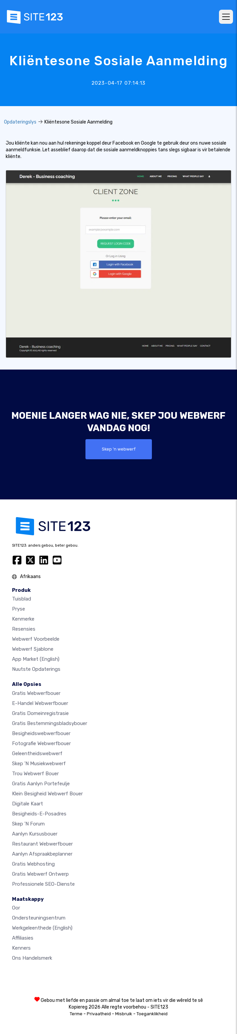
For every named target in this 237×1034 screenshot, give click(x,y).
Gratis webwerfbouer (36, 693)
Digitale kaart (27, 804)
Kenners (21, 948)
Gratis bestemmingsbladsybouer (49, 723)
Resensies (23, 629)
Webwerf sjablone (32, 649)
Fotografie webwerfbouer (41, 743)
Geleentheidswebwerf (37, 753)
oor (16, 908)
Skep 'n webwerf (119, 449)
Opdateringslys (20, 122)
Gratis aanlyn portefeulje (41, 784)
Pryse (18, 609)
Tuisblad (21, 599)
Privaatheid (99, 1013)
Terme (76, 1013)
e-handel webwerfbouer (40, 703)
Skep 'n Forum (28, 824)
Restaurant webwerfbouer (42, 844)
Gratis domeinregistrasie (40, 713)
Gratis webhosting (33, 864)
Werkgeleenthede (42, 928)
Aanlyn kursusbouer (34, 834)
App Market (35, 659)
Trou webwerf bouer (35, 774)
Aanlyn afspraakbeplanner (42, 854)
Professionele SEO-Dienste (43, 884)
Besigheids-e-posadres (39, 814)
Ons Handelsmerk (32, 958)
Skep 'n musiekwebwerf (39, 764)
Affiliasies (22, 938)
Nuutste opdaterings (36, 669)
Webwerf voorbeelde (35, 639)
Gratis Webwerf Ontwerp (40, 874)
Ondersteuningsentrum (38, 918)
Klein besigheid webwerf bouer (47, 794)
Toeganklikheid (152, 1013)
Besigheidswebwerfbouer (41, 733)
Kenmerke (23, 619)
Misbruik (123, 1013)
